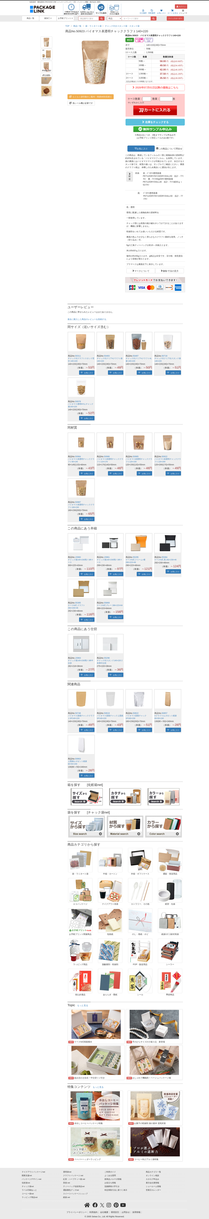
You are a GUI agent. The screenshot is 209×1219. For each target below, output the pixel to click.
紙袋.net (66, 1197)
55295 (135, 557)
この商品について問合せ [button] (170, 148)
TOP (67, 26)
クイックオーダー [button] (175, 18)
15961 (107, 557)
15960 (78, 557)
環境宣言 (115, 1212)
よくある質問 (110, 1176)
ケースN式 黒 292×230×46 (165, 560)
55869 (107, 603)
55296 (107, 658)
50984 (78, 456)
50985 (135, 456)
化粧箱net (26, 1183)
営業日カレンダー (153, 1190)
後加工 (48, 18)
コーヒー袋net (28, 1194)
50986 (107, 456)
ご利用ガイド (110, 1172)
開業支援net (27, 1176)
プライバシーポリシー (76, 1212)
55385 (78, 603)
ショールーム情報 (153, 1186)
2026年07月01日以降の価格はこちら (155, 87)
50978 (78, 401)
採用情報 (136, 1212)
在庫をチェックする (155, 122)
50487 (135, 356)
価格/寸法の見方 (171, 270)
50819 (107, 713)
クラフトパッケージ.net (73, 1176)
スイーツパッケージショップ (75, 1194)
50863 (78, 759)
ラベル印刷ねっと (29, 1190)
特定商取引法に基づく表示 (116, 1190)
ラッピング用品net (30, 1197)
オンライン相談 (152, 1176)
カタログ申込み (152, 1179)
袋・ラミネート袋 (93, 26)
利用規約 (93, 1212)
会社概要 (104, 1212)
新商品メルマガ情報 (113, 1179)
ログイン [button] (181, 7)
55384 (164, 557)
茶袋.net (66, 1183)
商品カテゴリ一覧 (153, 1172)
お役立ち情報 (110, 1183)
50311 (78, 356)
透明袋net (67, 1172)
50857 (164, 713)
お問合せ (126, 1212)
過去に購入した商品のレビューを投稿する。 (87, 319)
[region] (125, 26)
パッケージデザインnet (31, 1179)
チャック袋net (28, 1186)
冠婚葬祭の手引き (112, 1186)
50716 (164, 356)
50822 (135, 713)
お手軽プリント (65, 18)
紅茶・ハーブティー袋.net (74, 1179)
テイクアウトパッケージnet (33, 1172)
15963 (78, 658)
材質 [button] (129, 176)
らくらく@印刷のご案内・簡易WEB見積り (90, 97)
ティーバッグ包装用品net (74, 1186)
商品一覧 (30, 18)
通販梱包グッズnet (71, 1190)
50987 (78, 502)
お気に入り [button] (142, 148)
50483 (107, 356)
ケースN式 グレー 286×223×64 (110, 605)
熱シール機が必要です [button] (81, 103)
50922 (164, 456)
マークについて (141, 270)
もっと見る (82, 1005)
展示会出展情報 (152, 1183)
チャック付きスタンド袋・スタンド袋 (122, 26)
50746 (78, 713)
